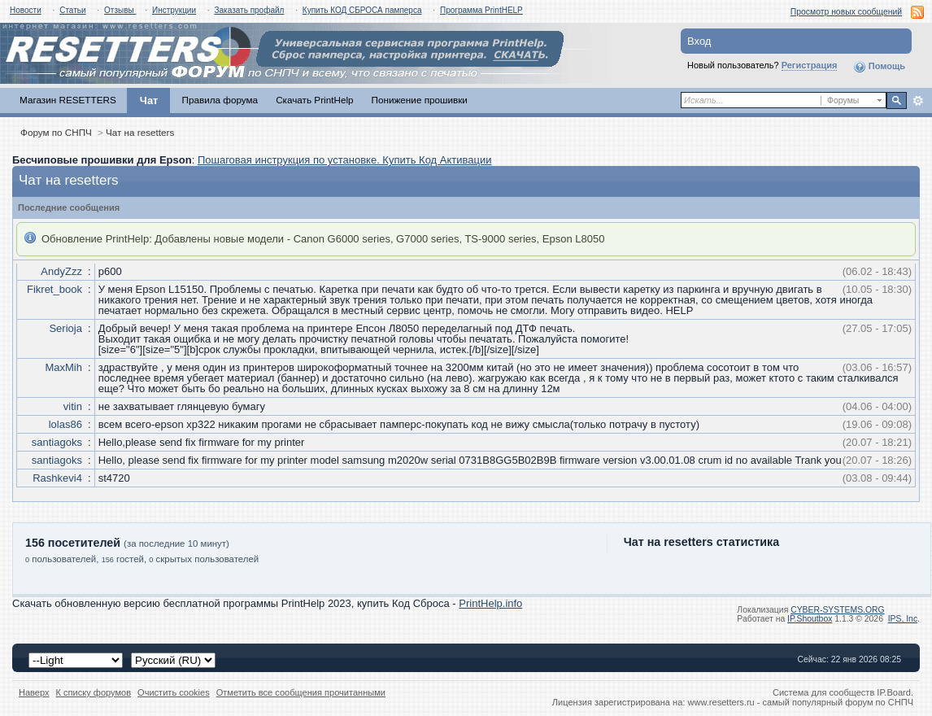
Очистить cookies (173, 692)
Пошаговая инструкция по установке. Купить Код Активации (345, 160)
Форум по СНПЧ (56, 132)
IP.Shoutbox (809, 618)
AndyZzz (61, 271)
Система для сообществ (823, 692)
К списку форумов (94, 692)
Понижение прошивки (420, 99)
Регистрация (810, 65)
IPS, (902, 618)
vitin (72, 406)
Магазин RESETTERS (68, 99)
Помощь (879, 66)
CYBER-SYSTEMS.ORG (837, 609)
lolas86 (65, 424)
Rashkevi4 (57, 478)
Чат (149, 100)
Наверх (34, 692)
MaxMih (63, 367)
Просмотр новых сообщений (846, 11)
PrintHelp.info (490, 603)
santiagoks (57, 442)
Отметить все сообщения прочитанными (300, 692)
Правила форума (219, 99)
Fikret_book (54, 289)
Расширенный (918, 101)
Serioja (65, 328)
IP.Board (894, 692)
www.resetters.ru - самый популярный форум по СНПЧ (800, 702)
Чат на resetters (140, 132)
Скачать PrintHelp (314, 99)
